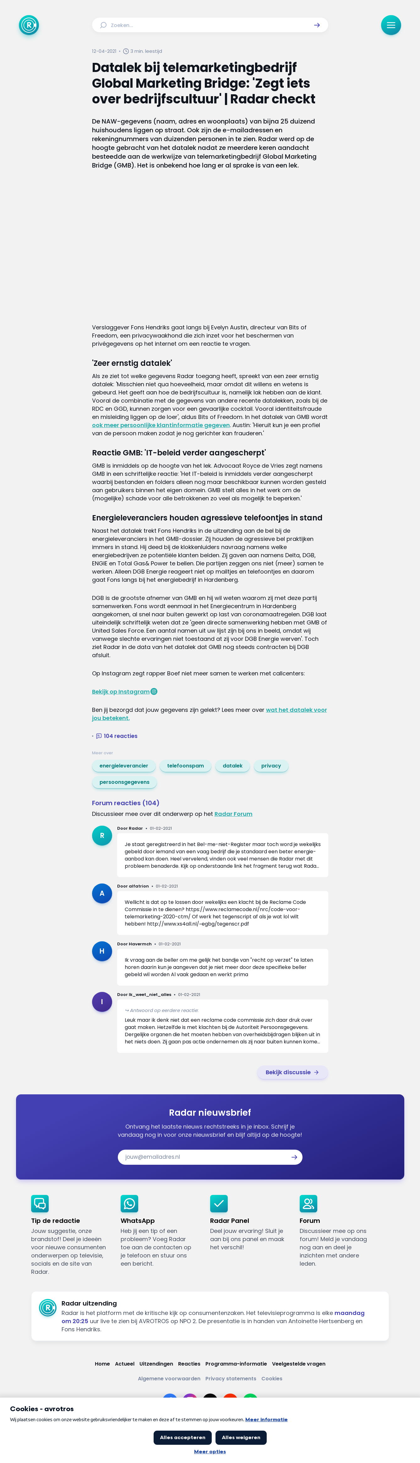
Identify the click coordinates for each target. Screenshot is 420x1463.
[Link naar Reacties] (189, 1363)
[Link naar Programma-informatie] (236, 1363)
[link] (124, 766)
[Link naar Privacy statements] (230, 1378)
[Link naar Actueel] (124, 1363)
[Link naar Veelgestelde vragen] (298, 1363)
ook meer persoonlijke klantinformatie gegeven (161, 425)
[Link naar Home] (102, 1363)
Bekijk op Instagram (121, 692)
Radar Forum (234, 814)
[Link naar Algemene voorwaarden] (169, 1378)
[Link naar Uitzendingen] (156, 1363)
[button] (317, 25)
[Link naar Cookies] (271, 1378)
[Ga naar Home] (29, 25)
